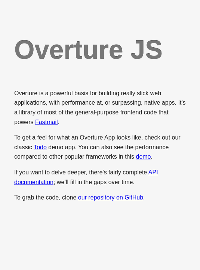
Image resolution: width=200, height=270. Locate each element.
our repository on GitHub (110, 197)
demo (143, 156)
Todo (40, 147)
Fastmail (46, 122)
